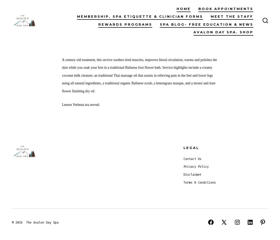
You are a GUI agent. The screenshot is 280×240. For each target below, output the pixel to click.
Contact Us (192, 159)
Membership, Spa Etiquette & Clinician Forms (140, 16)
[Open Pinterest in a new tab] (262, 222)
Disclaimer (192, 175)
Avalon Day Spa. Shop (223, 32)
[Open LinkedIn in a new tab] (250, 222)
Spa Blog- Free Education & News (206, 24)
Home (184, 9)
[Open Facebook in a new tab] (211, 222)
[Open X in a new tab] (224, 222)
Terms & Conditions (200, 183)
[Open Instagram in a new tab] (237, 222)
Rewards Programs (125, 24)
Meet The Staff (232, 16)
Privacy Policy (196, 167)
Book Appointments (225, 9)
